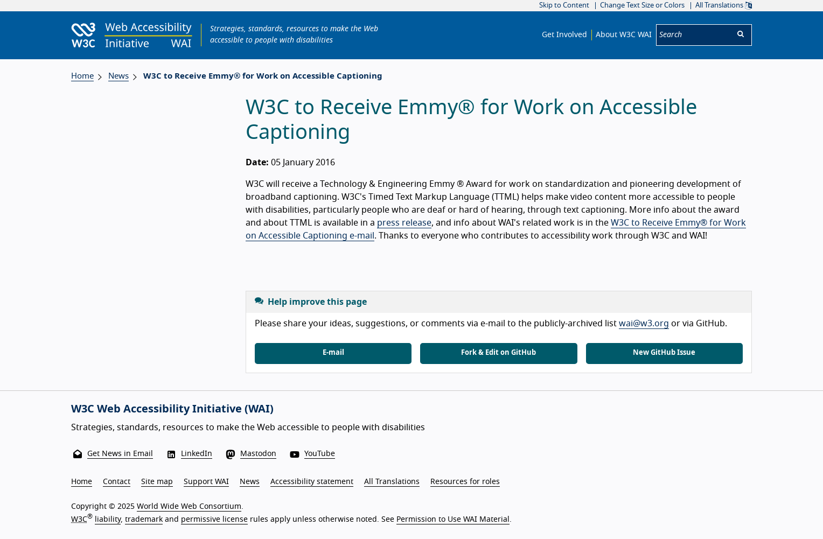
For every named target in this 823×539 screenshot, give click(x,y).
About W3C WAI (624, 35)
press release (404, 223)
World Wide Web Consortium (189, 506)
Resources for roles (465, 482)
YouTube (319, 454)
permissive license (214, 519)
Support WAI (206, 482)
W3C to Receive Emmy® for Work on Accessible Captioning (262, 76)
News (118, 76)
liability (108, 519)
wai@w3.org (644, 323)
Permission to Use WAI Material (453, 519)
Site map (157, 482)
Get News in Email (120, 454)
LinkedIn (196, 454)
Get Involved (564, 35)
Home (82, 76)
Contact (116, 482)
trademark (144, 519)
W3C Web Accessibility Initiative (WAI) (172, 409)
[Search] (693, 35)
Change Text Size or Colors (642, 5)
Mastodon (258, 454)
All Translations (723, 5)
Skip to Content (564, 5)
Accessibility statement (311, 482)
